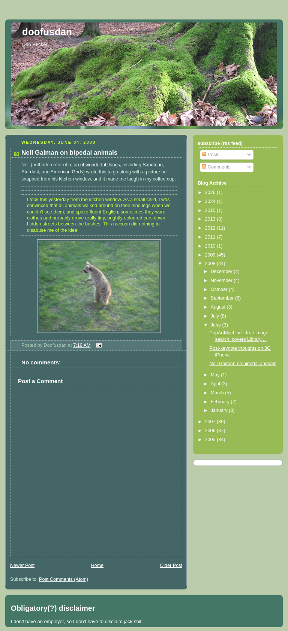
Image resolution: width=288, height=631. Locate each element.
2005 (211, 439)
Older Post (171, 565)
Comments (216, 167)
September (223, 298)
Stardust (30, 172)
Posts (210, 154)
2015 (211, 210)
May (216, 374)
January (220, 410)
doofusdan (47, 31)
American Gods (67, 172)
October (220, 289)
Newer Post (22, 565)
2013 (211, 219)
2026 (211, 192)
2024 (211, 201)
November (222, 280)
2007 (211, 421)
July (215, 316)
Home (97, 565)
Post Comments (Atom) (63, 579)
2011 (211, 237)
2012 (211, 228)
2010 (211, 246)
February (221, 401)
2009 (211, 255)
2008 (211, 263)
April (216, 383)
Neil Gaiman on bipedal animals (69, 152)
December (222, 271)
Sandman (152, 164)
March (218, 392)
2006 (211, 430)
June (216, 325)
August (219, 307)
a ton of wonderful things (94, 164)
